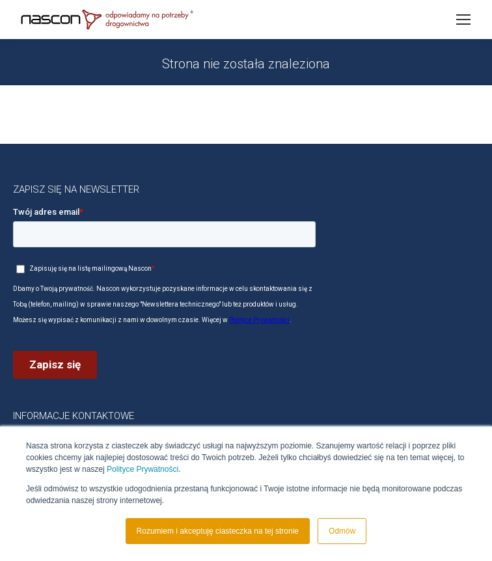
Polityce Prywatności (142, 469)
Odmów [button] (342, 531)
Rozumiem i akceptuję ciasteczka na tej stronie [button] (218, 531)
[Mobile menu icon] (463, 19)
